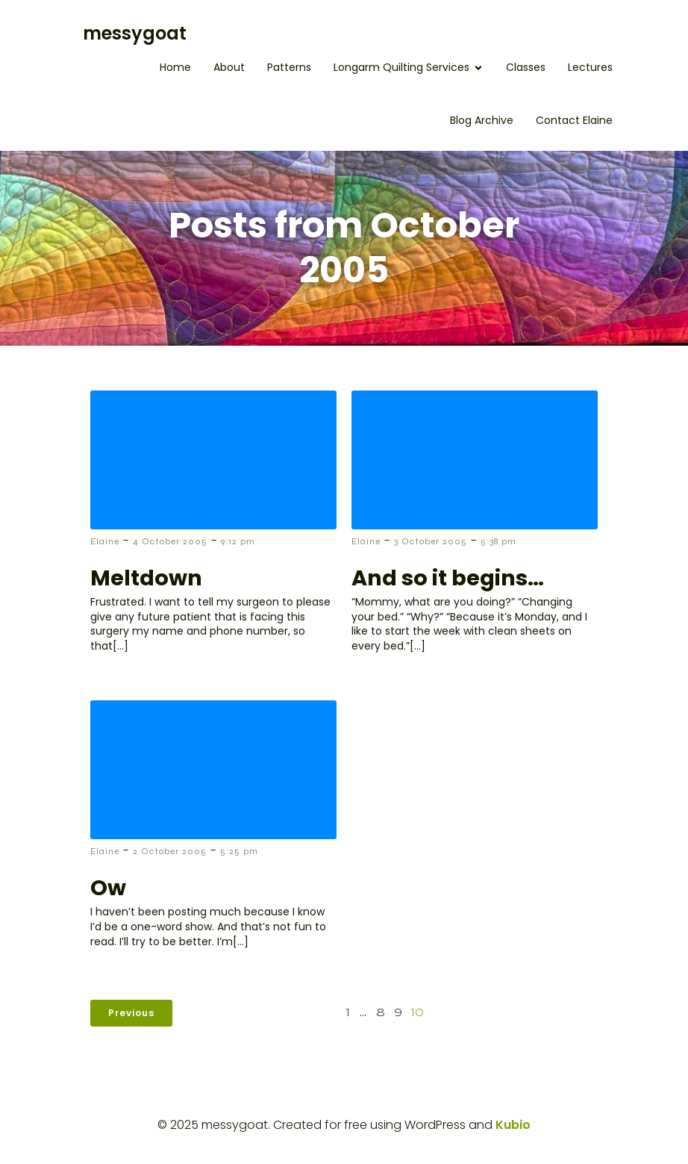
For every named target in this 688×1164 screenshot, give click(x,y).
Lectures (590, 67)
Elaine (104, 541)
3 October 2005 (430, 541)
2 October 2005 (170, 851)
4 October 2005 (170, 541)
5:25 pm (239, 851)
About (229, 67)
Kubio (513, 1124)
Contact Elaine (574, 120)
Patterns (289, 67)
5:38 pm (498, 541)
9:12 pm (238, 541)
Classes (525, 67)
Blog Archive (481, 120)
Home (175, 67)
